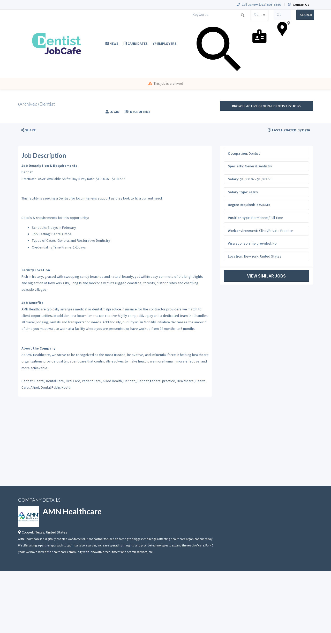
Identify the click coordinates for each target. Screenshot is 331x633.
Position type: (239, 217)
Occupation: (238, 153)
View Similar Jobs (266, 276)
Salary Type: (238, 192)
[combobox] (259, 15)
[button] (28, 130)
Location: (235, 256)
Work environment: (243, 230)
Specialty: (236, 166)
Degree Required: (241, 204)
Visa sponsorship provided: (250, 243)
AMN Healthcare (72, 511)
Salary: (233, 179)
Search (306, 14)
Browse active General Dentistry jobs (266, 106)
